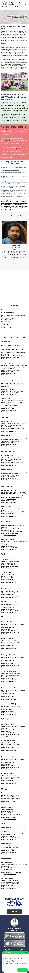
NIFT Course (7, 949)
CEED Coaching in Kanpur (18, 203)
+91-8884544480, (11, 355)
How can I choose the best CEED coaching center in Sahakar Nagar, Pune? (15, 187)
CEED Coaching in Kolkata (16, 204)
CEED (20, 102)
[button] (25, 5)
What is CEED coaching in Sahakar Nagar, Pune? (14, 167)
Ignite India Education (6, 130)
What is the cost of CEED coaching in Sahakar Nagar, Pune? (14, 180)
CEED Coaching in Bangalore (7, 200)
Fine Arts (18, 148)
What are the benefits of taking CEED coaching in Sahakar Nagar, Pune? (14, 191)
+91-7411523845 (20, 355)
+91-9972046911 (5, 324)
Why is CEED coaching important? (11, 170)
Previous (1, 242)
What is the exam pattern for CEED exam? (13, 196)
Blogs (21, 949)
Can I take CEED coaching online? (11, 183)
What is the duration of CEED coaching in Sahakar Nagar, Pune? (15, 177)
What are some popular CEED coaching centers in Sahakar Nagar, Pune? (15, 173)
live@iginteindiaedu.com (7, 326)
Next (27, 242)
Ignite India (7, 140)
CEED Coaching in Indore (18, 201)
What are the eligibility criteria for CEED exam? (14, 193)
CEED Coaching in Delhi (6, 201)
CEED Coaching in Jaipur (16, 207)
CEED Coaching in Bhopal (18, 206)
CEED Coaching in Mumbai (20, 200)
